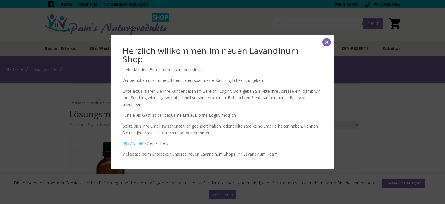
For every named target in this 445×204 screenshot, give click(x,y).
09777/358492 (136, 143)
